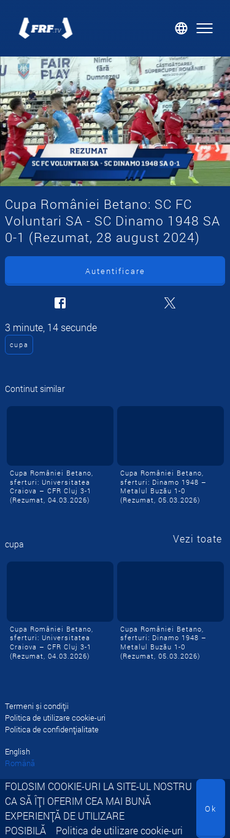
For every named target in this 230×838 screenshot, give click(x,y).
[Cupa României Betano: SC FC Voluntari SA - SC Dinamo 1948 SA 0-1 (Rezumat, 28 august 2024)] (115, 121)
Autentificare (115, 271)
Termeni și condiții (37, 706)
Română (20, 763)
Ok (211, 808)
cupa (19, 344)
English (17, 751)
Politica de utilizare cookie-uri (119, 830)
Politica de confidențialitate (52, 729)
